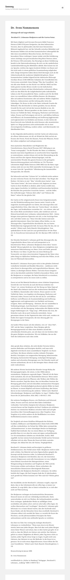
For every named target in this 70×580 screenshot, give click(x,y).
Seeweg (9, 6)
